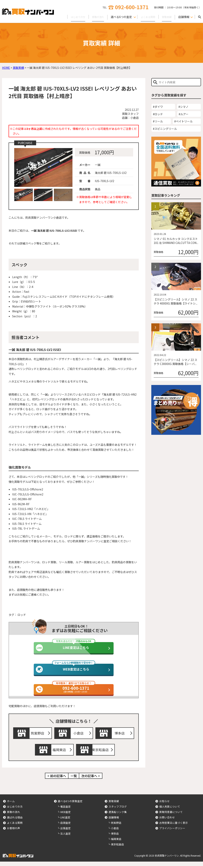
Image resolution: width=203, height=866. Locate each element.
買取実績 (165, 17)
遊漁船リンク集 (118, 816)
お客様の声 (13, 832)
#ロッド (158, 114)
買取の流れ (93, 17)
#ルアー (183, 114)
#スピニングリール (165, 129)
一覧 (73, 780)
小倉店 (80, 734)
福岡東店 (60, 753)
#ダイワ (158, 107)
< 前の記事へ (56, 780)
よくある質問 (145, 17)
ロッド (22, 615)
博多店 (121, 734)
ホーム (11, 805)
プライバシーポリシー (172, 832)
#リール (158, 121)
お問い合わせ (167, 822)
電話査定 (65, 811)
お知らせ (164, 805)
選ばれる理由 (15, 822)
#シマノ (183, 107)
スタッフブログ (118, 811)
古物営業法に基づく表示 (173, 827)
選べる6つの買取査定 (70, 805)
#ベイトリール (183, 121)
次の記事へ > (90, 780)
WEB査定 (65, 816)
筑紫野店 (39, 734)
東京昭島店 (101, 753)
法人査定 (65, 838)
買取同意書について (171, 816)
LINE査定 (65, 822)
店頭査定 (65, 827)
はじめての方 (70, 17)
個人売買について (169, 811)
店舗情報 (114, 822)
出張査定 (65, 832)
